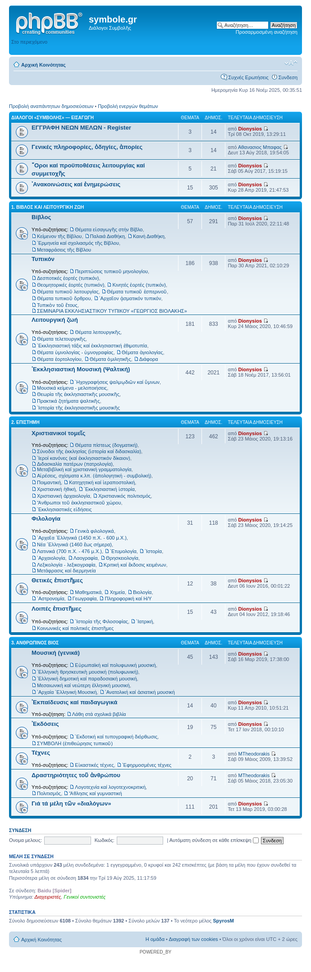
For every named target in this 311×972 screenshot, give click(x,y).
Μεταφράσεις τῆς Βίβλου (64, 249)
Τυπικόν (43, 259)
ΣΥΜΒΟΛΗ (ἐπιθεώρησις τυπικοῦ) (75, 743)
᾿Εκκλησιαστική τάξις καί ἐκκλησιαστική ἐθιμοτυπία (92, 345)
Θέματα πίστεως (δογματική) (106, 445)
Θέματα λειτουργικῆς (97, 332)
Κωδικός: (104, 840)
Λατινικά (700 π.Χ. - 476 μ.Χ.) (69, 551)
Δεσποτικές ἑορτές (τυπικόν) (68, 278)
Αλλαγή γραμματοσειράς (290, 63)
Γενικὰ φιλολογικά (94, 531)
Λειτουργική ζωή (55, 319)
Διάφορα (148, 359)
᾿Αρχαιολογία (51, 558)
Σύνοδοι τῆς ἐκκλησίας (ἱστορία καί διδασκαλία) (89, 451)
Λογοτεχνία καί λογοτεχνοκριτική (110, 787)
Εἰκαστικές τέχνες (94, 765)
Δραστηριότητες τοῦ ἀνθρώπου (76, 775)
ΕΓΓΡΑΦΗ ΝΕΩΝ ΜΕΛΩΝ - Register (81, 127)
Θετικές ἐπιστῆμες (57, 580)
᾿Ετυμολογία (123, 551)
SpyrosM (223, 920)
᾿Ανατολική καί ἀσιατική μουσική (140, 692)
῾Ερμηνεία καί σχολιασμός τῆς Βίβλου (78, 243)
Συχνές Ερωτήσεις (248, 77)
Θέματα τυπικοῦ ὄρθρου (64, 298)
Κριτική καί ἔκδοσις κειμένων (135, 564)
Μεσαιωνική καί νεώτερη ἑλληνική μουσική (83, 685)
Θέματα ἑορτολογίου (59, 359)
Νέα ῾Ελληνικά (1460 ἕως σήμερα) (74, 544)
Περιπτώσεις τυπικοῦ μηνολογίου (111, 271)
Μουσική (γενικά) (56, 652)
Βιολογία (142, 592)
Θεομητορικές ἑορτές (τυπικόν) (70, 285)
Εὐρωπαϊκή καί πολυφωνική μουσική (115, 665)
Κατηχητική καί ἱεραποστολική (102, 482)
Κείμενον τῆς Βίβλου (59, 236)
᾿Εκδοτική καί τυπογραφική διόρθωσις (116, 736)
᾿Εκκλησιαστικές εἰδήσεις (64, 509)
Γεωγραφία (85, 598)
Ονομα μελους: (25, 840)
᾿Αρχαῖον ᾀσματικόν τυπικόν (130, 298)
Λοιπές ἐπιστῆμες (57, 608)
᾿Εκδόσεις (45, 723)
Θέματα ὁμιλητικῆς (110, 359)
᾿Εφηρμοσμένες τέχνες (147, 765)
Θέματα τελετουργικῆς (61, 339)
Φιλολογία (46, 518)
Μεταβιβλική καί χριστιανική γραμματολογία (84, 469)
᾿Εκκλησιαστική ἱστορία (109, 489)
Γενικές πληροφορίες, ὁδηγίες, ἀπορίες (87, 147)
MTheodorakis (254, 753)
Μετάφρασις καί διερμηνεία (66, 570)
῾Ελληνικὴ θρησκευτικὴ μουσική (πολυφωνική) (87, 672)
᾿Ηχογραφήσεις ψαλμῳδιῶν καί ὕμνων (117, 382)
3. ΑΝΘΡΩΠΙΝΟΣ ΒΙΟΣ (35, 642)
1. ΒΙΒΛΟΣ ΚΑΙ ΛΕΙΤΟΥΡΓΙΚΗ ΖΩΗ (47, 207)
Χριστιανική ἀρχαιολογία (63, 496)
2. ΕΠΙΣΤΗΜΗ (25, 422)
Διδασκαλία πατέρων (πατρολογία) (75, 464)
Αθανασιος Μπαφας (260, 147)
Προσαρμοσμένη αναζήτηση (266, 32)
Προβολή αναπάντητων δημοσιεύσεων (51, 106)
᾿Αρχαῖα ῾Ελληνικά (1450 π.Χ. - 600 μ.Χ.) (82, 537)
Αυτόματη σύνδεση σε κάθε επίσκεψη (214, 840)
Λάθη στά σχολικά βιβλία (99, 714)
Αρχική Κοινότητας (43, 65)
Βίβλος (41, 217)
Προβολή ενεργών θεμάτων (128, 106)
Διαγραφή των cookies (193, 939)
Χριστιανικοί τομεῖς (58, 433)
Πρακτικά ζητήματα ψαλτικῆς (68, 401)
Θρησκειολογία (122, 558)
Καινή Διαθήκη (149, 236)
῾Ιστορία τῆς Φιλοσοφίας (101, 621)
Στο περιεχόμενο (29, 42)
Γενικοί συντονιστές (84, 897)
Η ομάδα (155, 939)
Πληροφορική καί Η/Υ (128, 598)
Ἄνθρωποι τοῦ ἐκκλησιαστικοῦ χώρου (79, 502)
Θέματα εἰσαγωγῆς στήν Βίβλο (108, 229)
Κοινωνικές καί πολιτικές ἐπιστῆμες (75, 628)
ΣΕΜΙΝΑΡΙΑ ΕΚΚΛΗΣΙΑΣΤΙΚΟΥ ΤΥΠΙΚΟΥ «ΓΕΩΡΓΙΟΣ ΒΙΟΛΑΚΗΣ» (112, 311)
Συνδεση (288, 77)
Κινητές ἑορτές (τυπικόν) (139, 285)
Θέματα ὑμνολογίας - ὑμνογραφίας (75, 352)
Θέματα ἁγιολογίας (142, 352)
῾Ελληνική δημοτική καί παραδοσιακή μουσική (87, 678)
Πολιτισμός (49, 793)
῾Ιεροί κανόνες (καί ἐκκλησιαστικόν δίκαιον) (83, 458)
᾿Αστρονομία (50, 598)
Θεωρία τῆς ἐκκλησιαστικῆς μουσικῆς (78, 394)
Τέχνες (41, 752)
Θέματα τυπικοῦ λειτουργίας (68, 291)
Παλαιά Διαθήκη (107, 236)
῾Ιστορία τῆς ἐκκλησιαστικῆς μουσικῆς (78, 407)
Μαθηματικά (88, 592)
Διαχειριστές (47, 897)
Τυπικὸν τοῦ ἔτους (57, 305)
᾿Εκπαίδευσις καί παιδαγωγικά (74, 702)
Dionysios (250, 128)
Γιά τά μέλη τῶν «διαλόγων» (71, 803)
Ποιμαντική (49, 482)
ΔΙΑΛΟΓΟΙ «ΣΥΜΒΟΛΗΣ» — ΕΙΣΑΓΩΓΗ (52, 117)
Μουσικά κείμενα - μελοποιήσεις (72, 388)
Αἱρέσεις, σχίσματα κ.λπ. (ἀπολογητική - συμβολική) (94, 475)
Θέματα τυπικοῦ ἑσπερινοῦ (137, 291)
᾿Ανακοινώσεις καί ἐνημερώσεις (76, 184)
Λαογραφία (85, 558)
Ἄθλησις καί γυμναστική (95, 793)
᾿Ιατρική (144, 621)
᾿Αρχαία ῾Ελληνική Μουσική (67, 692)
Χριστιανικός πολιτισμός (124, 496)
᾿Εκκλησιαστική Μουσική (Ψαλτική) (81, 369)
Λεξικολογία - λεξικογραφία (66, 564)
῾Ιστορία (153, 551)
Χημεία (117, 592)
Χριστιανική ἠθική (56, 489)
